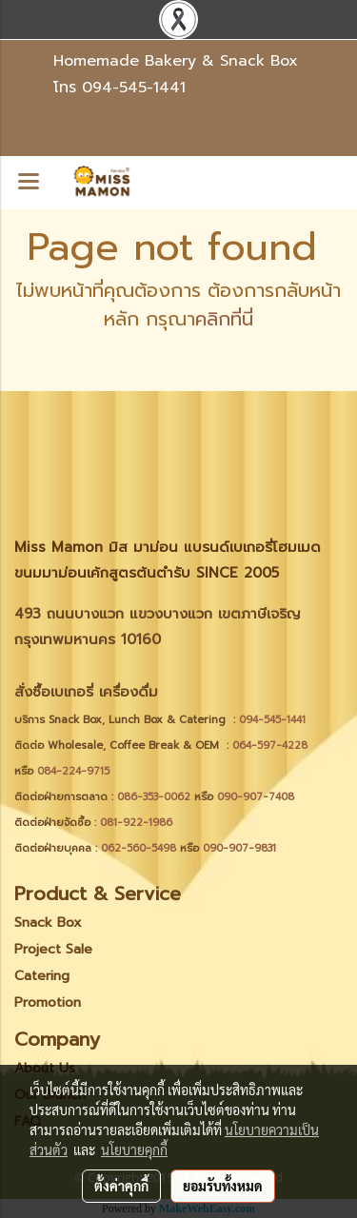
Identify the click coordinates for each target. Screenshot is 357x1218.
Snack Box (48, 923)
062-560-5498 (138, 848)
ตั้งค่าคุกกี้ (121, 1185)
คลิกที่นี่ (224, 318)
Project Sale (53, 949)
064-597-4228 (269, 745)
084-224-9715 (73, 771)
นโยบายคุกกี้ (134, 1149)
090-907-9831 (239, 848)
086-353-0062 (153, 797)
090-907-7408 (257, 797)
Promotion (47, 1002)
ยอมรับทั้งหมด (223, 1185)
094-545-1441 (134, 87)
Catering (41, 976)
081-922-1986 (136, 823)
